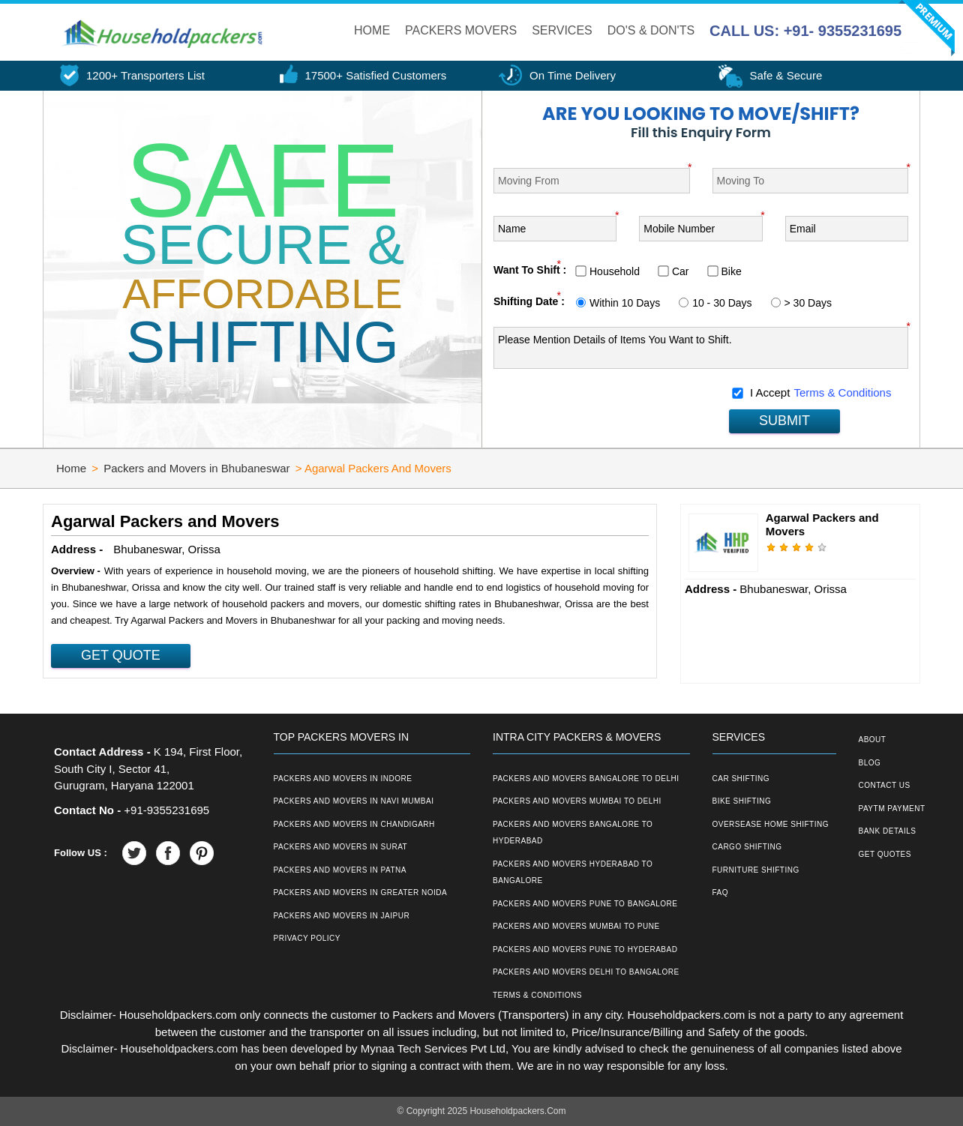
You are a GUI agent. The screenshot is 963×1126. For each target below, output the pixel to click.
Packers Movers (461, 30)
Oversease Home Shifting (770, 824)
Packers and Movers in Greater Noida (361, 892)
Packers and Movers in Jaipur (342, 916)
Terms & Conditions (842, 392)
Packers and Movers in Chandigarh (354, 824)
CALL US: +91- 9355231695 (806, 30)
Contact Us (884, 785)
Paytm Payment (892, 808)
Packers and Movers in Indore (343, 778)
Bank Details (887, 831)
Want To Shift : (530, 270)
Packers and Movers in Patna (340, 870)
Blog (870, 763)
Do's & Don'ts (651, 30)
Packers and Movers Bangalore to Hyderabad (572, 833)
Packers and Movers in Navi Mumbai (354, 801)
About (872, 739)
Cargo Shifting (747, 847)
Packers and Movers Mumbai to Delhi (577, 801)
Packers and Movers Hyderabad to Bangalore (572, 872)
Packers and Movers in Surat (341, 847)
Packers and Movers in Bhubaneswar (197, 468)
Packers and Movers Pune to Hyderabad (585, 949)
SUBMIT (784, 420)
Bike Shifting (742, 801)
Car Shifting (741, 778)
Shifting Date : (529, 301)
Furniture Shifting (756, 870)
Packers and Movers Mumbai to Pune (576, 926)
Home (372, 30)
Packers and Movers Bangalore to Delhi (586, 778)
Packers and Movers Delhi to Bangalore (586, 972)
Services (562, 30)
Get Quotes (885, 854)
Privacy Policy (307, 938)
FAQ (720, 892)
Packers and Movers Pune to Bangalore (585, 904)
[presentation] (608, 408)
